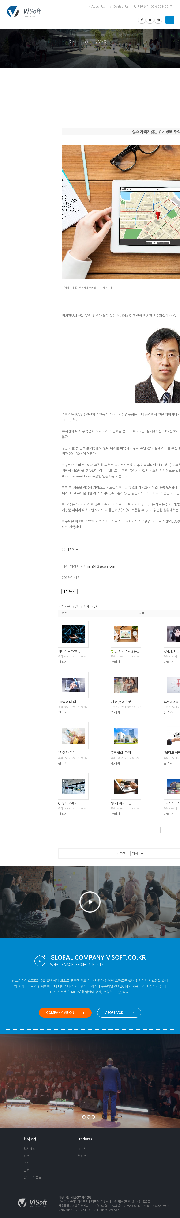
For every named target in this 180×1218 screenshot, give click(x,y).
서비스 (81, 1156)
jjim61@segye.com (101, 566)
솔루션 (81, 1149)
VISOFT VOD (119, 1012)
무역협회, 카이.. (122, 752)
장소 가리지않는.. (127, 651)
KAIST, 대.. (171, 651)
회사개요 (29, 1149)
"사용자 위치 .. (68, 752)
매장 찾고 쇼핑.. (122, 702)
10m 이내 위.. (68, 702)
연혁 (26, 1170)
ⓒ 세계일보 (70, 549)
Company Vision (65, 1012)
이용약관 (64, 1197)
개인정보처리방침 (81, 1197)
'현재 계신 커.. (121, 803)
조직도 (28, 1163)
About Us (97, 6)
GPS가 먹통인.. (68, 803)
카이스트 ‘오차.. (69, 651)
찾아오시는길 (32, 1177)
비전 (26, 1156)
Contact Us (119, 6)
